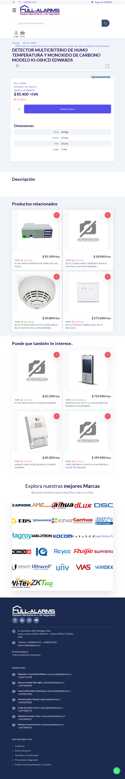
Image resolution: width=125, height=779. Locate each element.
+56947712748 (25, 677)
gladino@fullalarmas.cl (50, 699)
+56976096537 (25, 719)
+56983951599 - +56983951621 (42, 642)
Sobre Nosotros (23, 750)
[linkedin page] (22, 620)
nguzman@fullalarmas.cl (53, 724)
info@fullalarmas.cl (31, 645)
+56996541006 (25, 694)
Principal (16, 43)
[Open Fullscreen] (107, 65)
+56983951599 (27, 2)
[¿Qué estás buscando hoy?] (62, 23)
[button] (22, 34)
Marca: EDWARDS (24, 90)
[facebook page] (15, 620)
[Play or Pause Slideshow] (18, 65)
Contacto (19, 746)
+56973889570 (25, 710)
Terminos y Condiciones (27, 755)
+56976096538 (25, 685)
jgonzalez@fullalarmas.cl (52, 707)
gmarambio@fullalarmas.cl (58, 691)
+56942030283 (25, 702)
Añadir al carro (67, 109)
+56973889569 (25, 727)
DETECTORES (29, 43)
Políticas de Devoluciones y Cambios (33, 764)
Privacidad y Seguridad (26, 759)
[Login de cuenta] (16, 34)
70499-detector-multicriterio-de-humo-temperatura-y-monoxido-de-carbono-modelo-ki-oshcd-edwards (62, 46)
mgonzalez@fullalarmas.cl (53, 716)
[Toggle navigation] (14, 10)
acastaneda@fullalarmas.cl (59, 674)
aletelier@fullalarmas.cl (54, 682)
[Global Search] (105, 23)
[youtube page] (36, 620)
